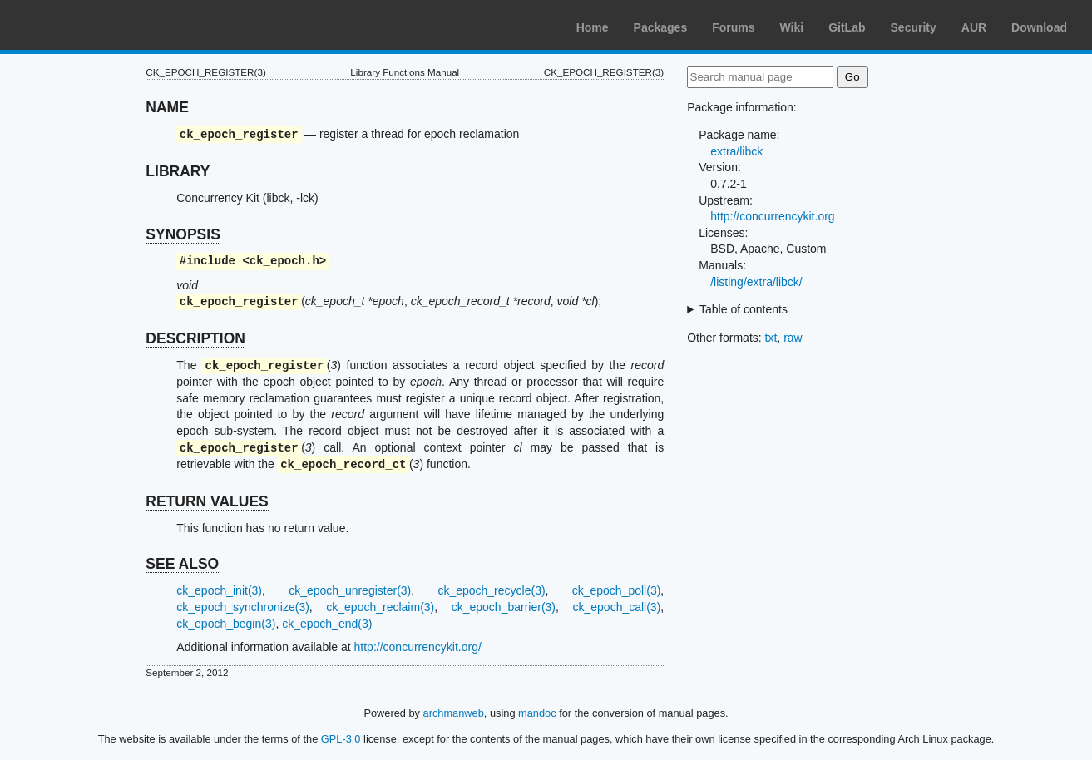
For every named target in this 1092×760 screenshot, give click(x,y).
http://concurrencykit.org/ (418, 647)
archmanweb (453, 713)
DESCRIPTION (195, 338)
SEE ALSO (182, 563)
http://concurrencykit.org (772, 216)
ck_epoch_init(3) (219, 590)
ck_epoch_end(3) (327, 623)
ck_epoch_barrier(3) (504, 607)
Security (913, 27)
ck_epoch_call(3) (616, 607)
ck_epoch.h (284, 261)
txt (771, 337)
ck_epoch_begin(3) (225, 623)
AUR (973, 27)
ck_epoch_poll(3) (616, 590)
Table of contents (743, 309)
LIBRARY (178, 171)
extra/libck (736, 151)
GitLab (846, 27)
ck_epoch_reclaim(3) (380, 607)
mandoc (537, 713)
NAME (167, 107)
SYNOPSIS (183, 234)
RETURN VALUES (207, 501)
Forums (733, 27)
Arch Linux (91, 25)
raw (793, 337)
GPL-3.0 (341, 739)
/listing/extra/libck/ (756, 282)
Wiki (792, 27)
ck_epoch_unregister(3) (350, 590)
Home (592, 27)
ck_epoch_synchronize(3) (242, 607)
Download (1039, 27)
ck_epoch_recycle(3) (491, 590)
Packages (661, 27)
